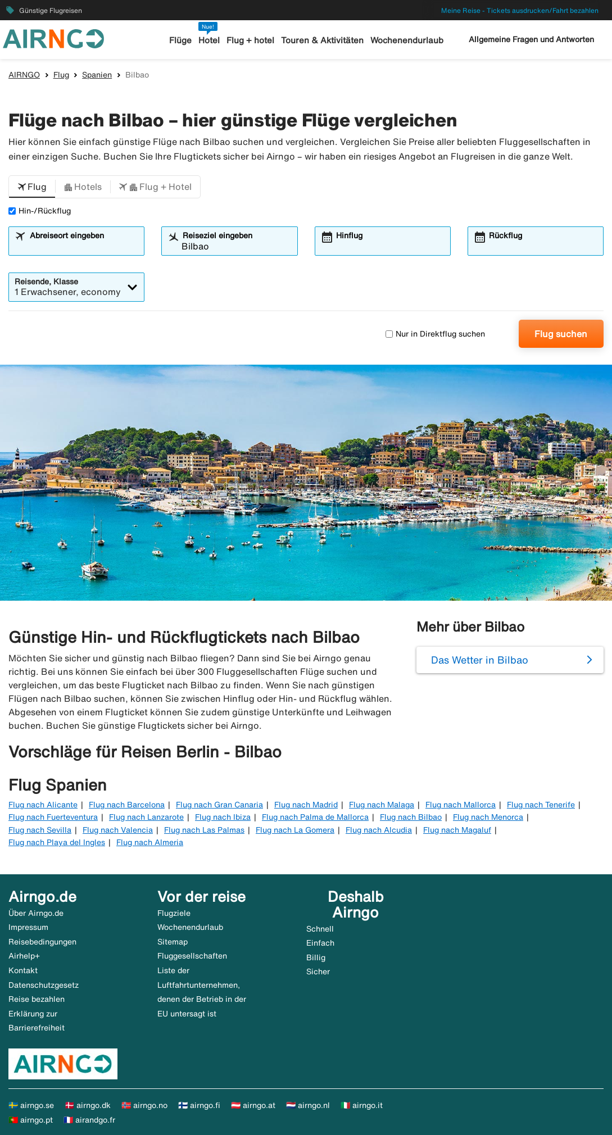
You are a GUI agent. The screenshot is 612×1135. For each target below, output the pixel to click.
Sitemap (172, 942)
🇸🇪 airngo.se (31, 1105)
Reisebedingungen (42, 942)
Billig (315, 957)
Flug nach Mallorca (460, 805)
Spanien (97, 75)
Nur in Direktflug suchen (435, 334)
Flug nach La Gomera (295, 830)
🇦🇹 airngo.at (253, 1105)
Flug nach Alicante (43, 805)
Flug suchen (560, 333)
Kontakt (23, 970)
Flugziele (174, 913)
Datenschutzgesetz (43, 985)
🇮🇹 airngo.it (362, 1105)
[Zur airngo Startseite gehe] (53, 37)
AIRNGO (24, 75)
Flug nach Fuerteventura (53, 817)
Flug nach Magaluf (457, 830)
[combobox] (84, 246)
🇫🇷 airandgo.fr (89, 1120)
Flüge (180, 40)
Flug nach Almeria (149, 842)
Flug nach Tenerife (541, 805)
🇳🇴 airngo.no (144, 1105)
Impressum (28, 927)
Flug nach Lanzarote (146, 817)
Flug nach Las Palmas (204, 830)
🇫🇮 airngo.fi (199, 1105)
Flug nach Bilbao (411, 817)
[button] (32, 187)
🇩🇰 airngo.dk (88, 1105)
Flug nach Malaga (381, 805)
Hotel (209, 40)
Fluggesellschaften (192, 956)
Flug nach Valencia (118, 830)
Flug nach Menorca (488, 817)
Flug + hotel (250, 40)
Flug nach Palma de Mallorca (315, 817)
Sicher (318, 971)
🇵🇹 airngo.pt (30, 1120)
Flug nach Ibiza (223, 817)
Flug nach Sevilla (39, 830)
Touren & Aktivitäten (322, 40)
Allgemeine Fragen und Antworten (531, 39)
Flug (61, 75)
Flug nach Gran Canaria (219, 805)
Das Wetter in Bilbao (479, 660)
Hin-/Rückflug (39, 211)
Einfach (320, 943)
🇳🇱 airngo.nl (308, 1105)
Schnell (320, 929)
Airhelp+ (24, 956)
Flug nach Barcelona (127, 805)
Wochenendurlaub (406, 40)
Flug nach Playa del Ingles (56, 842)
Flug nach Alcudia (379, 830)
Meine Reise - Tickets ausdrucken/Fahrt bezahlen (520, 10)
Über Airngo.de (36, 913)
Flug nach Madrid (306, 805)
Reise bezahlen (36, 999)
